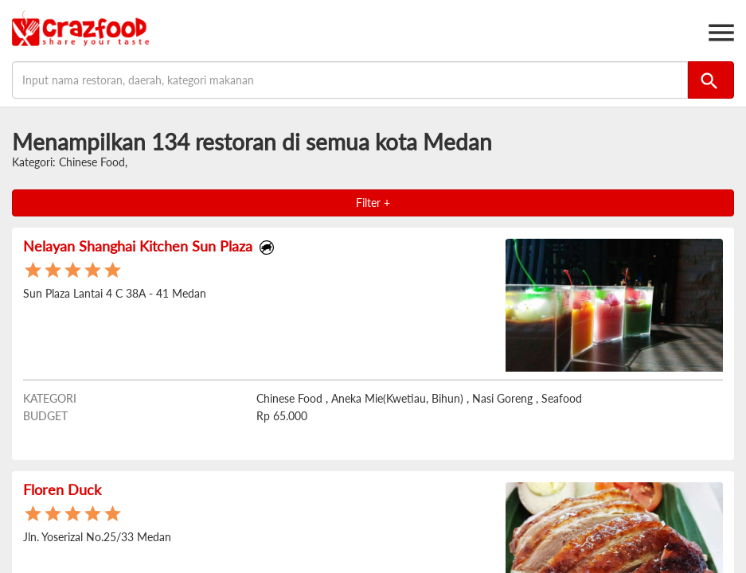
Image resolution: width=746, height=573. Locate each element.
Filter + (373, 202)
